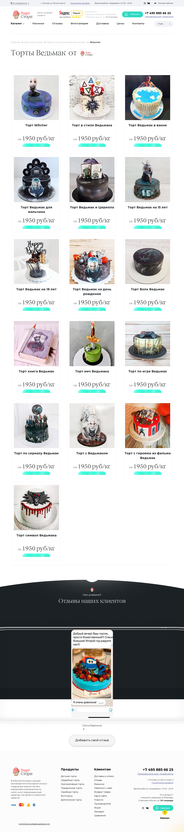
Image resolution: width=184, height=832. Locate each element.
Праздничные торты (71, 788)
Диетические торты (71, 800)
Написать (132, 14)
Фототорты (66, 796)
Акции (97, 807)
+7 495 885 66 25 (158, 13)
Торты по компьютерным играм (66, 42)
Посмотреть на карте (80, 3)
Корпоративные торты (72, 784)
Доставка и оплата (104, 776)
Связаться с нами (103, 788)
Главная (15, 42)
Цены (120, 23)
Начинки (38, 23)
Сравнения (100, 815)
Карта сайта (100, 796)
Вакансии (99, 784)
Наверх (164, 814)
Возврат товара (102, 792)
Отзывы (57, 23)
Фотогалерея (79, 23)
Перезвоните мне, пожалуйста (159, 16)
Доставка (102, 23)
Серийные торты (69, 792)
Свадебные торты (70, 780)
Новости (98, 800)
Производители (102, 803)
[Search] (160, 24)
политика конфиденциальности (34, 824)
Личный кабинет (163, 3)
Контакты (138, 23)
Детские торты (33, 42)
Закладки (99, 811)
